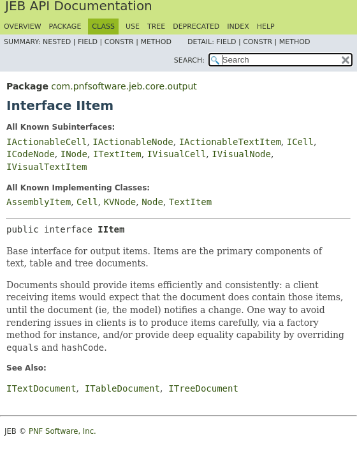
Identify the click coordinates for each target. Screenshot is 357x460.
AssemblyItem (38, 202)
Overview (22, 26)
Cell (87, 202)
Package (65, 26)
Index (238, 26)
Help (266, 26)
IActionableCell (46, 142)
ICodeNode (30, 154)
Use (133, 26)
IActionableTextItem (230, 142)
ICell (300, 142)
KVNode (120, 202)
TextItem (190, 202)
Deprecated (196, 26)
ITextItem (117, 154)
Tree (156, 26)
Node (152, 202)
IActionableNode (132, 142)
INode (74, 154)
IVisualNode (241, 154)
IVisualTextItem (46, 167)
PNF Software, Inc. (62, 431)
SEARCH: (189, 60)
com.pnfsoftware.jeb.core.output (123, 86)
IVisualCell (177, 154)
